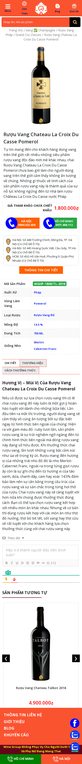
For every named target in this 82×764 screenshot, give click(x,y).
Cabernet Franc (45, 349)
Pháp (37, 292)
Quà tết (74, 8)
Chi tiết (10, 363)
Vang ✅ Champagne (40, 30)
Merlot (39, 342)
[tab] (10, 363)
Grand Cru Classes (28, 35)
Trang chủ (16, 30)
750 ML (38, 333)
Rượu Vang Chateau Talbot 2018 (41, 688)
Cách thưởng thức (20, 370)
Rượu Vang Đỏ (44, 315)
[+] (53, 562)
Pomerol (40, 303)
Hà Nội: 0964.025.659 (26, 223)
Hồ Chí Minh (20, 759)
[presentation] (6, 658)
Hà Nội (61, 759)
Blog (57, 8)
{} (48, 562)
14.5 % (38, 325)
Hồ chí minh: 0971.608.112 (64, 223)
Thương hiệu (32, 363)
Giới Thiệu (24, 8)
